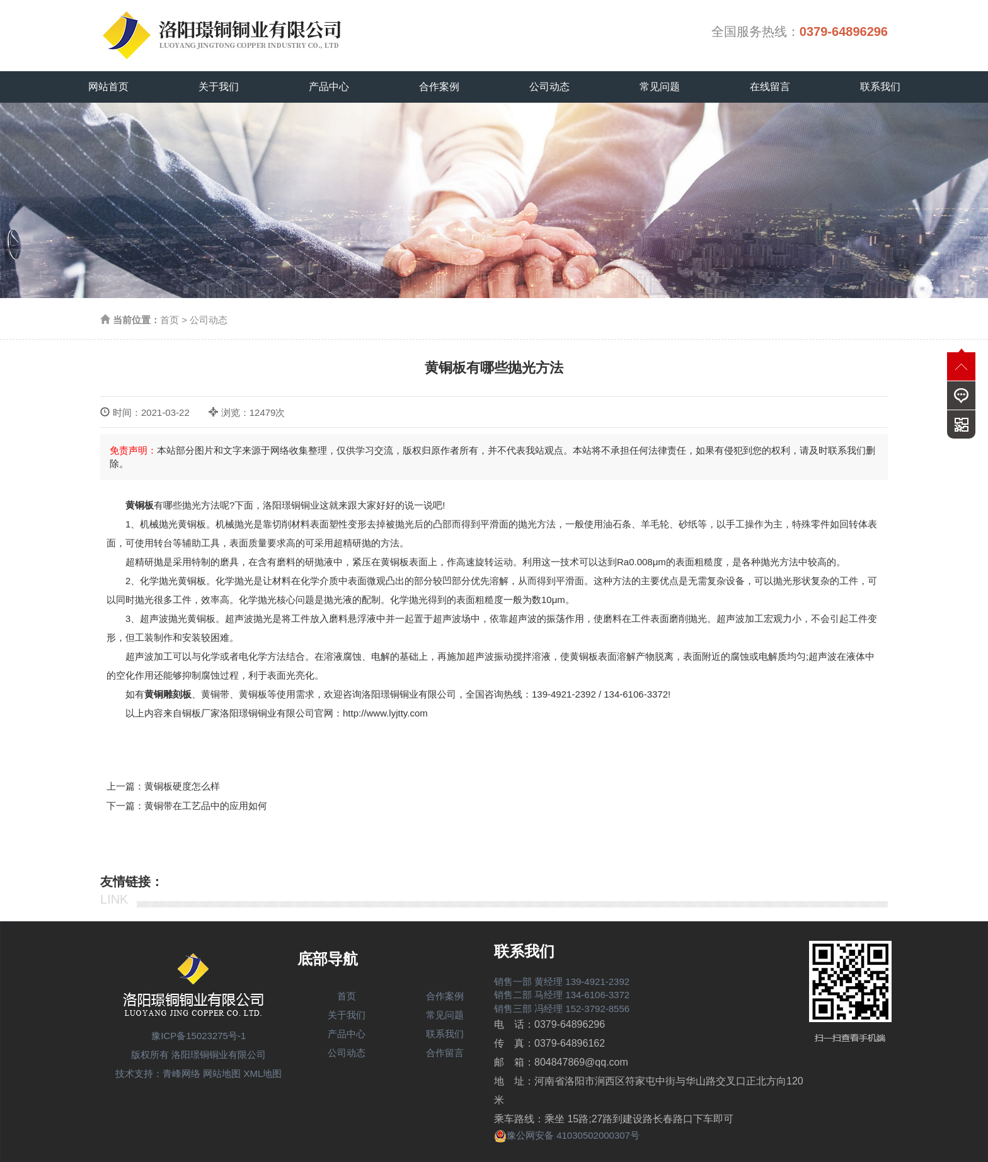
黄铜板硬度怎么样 (182, 786)
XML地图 (263, 1073)
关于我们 (218, 86)
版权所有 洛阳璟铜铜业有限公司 (198, 1054)
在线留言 (770, 86)
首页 (169, 319)
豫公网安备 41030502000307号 (567, 1135)
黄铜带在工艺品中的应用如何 (205, 805)
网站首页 (108, 86)
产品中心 (329, 86)
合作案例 (439, 86)
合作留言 (445, 1052)
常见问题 (660, 86)
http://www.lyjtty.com (385, 713)
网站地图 (222, 1073)
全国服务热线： (799, 31)
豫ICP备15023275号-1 (198, 1035)
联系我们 (880, 86)
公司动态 (549, 86)
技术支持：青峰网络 (157, 1073)
